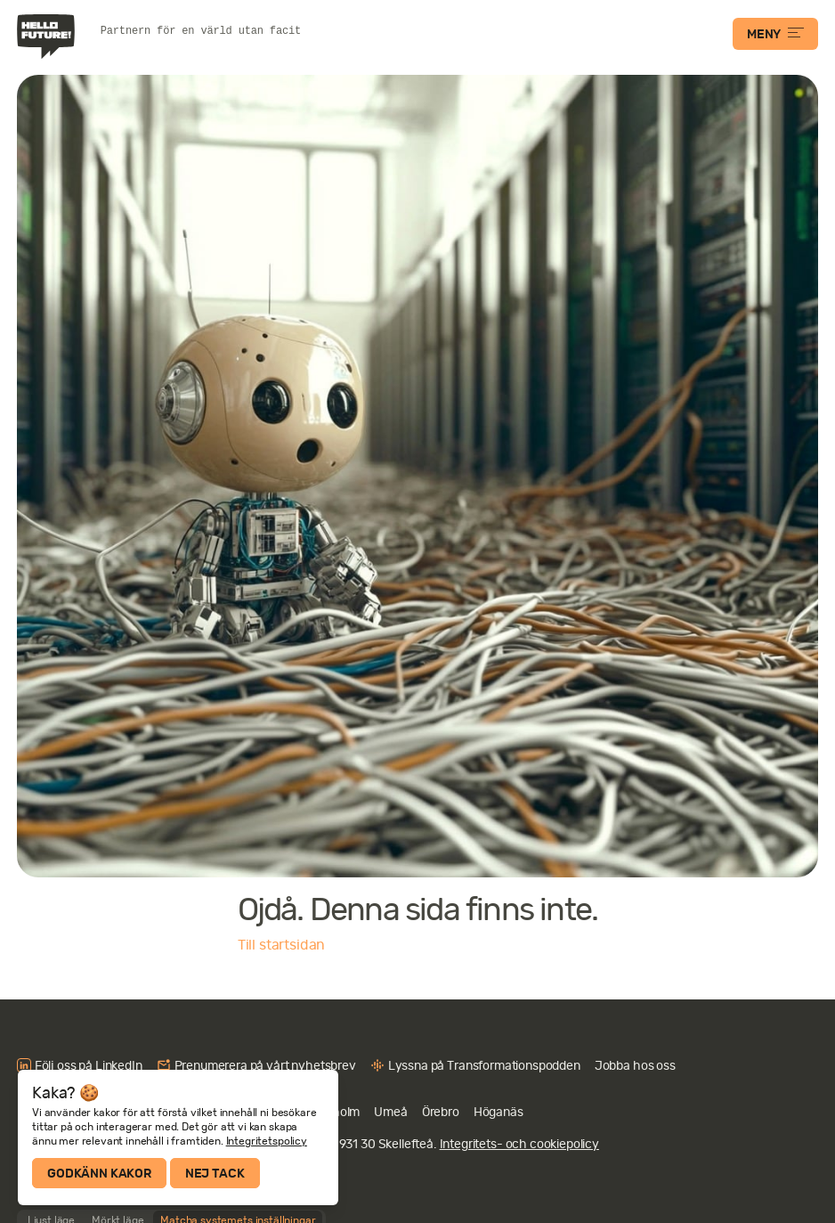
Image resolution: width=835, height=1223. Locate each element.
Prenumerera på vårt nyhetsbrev (265, 1065)
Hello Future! (48, 36)
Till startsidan (282, 945)
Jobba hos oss (635, 1065)
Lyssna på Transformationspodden (484, 1065)
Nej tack (215, 1173)
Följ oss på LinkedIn (88, 1065)
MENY (775, 34)
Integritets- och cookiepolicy (519, 1144)
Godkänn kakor (99, 1173)
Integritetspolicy (266, 1141)
